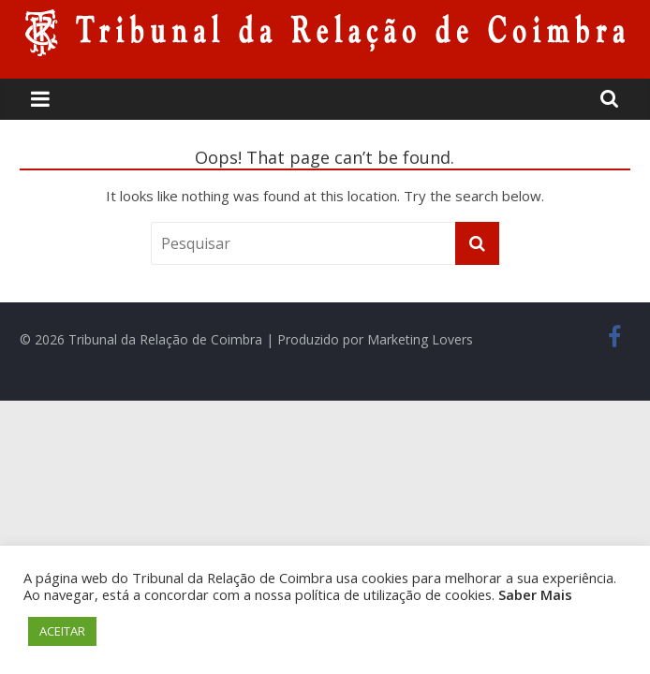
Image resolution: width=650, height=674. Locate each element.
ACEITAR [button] (62, 631)
